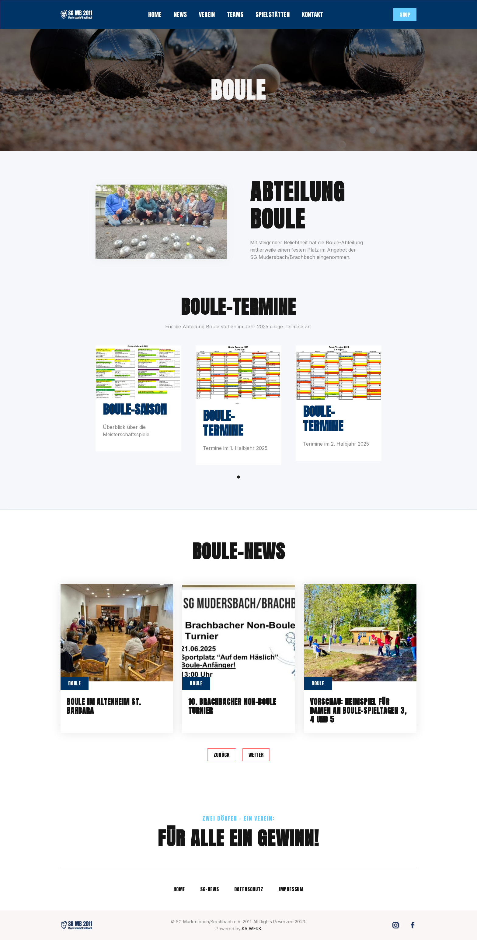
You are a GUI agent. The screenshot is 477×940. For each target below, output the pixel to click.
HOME (155, 14)
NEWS (180, 14)
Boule (74, 683)
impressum (291, 889)
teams (235, 14)
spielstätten (273, 14)
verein (207, 14)
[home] (76, 14)
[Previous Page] (221, 754)
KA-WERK (251, 928)
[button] (180, 14)
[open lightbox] (138, 372)
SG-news (209, 889)
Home (179, 889)
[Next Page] (256, 754)
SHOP (405, 14)
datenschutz (248, 889)
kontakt (312, 14)
